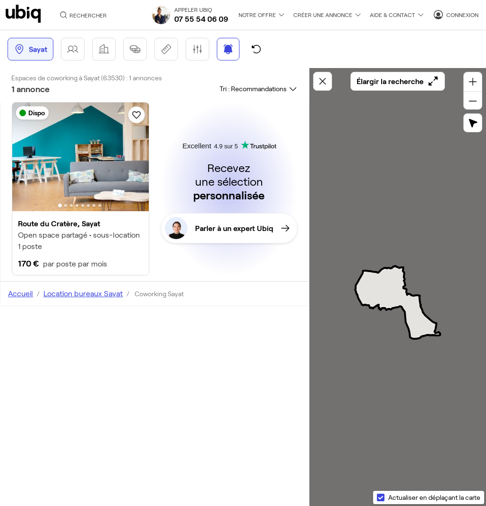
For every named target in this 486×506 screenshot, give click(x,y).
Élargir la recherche (398, 81)
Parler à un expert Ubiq (227, 228)
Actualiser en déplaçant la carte (434, 497)
